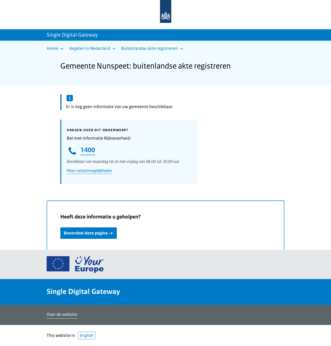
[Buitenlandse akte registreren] (153, 48)
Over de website (62, 314)
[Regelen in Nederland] (93, 48)
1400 (87, 150)
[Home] (56, 48)
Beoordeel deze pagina (88, 233)
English (86, 335)
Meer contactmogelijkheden (89, 170)
